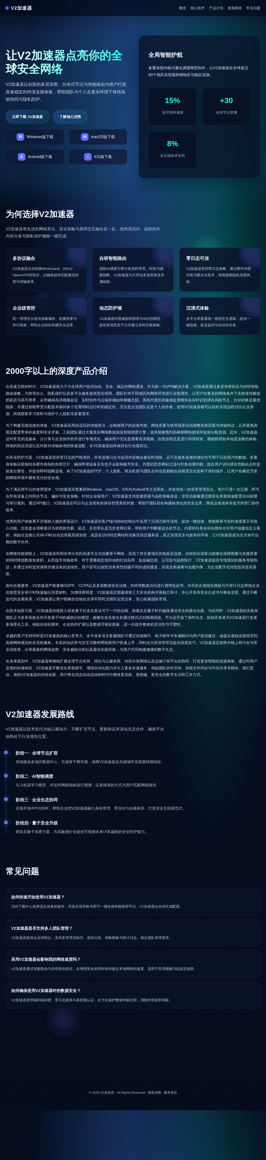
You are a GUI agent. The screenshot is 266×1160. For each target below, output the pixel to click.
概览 (182, 8)
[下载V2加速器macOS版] (98, 137)
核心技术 (197, 8)
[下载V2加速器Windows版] (35, 137)
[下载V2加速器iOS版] (98, 157)
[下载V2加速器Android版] (35, 157)
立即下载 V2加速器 (27, 117)
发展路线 (235, 8)
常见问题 (253, 8)
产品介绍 (216, 8)
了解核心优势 (70, 117)
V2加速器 (107, 1092)
